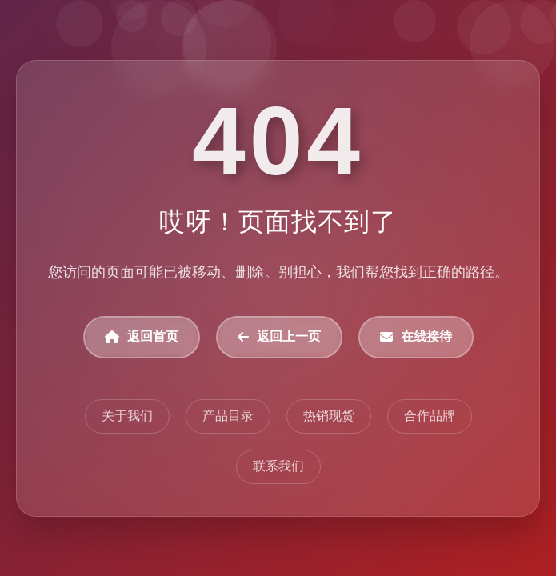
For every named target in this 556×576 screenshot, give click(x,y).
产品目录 (228, 415)
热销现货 (328, 415)
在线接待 (415, 336)
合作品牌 (428, 415)
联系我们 (278, 465)
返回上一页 (279, 336)
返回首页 (141, 336)
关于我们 (127, 415)
